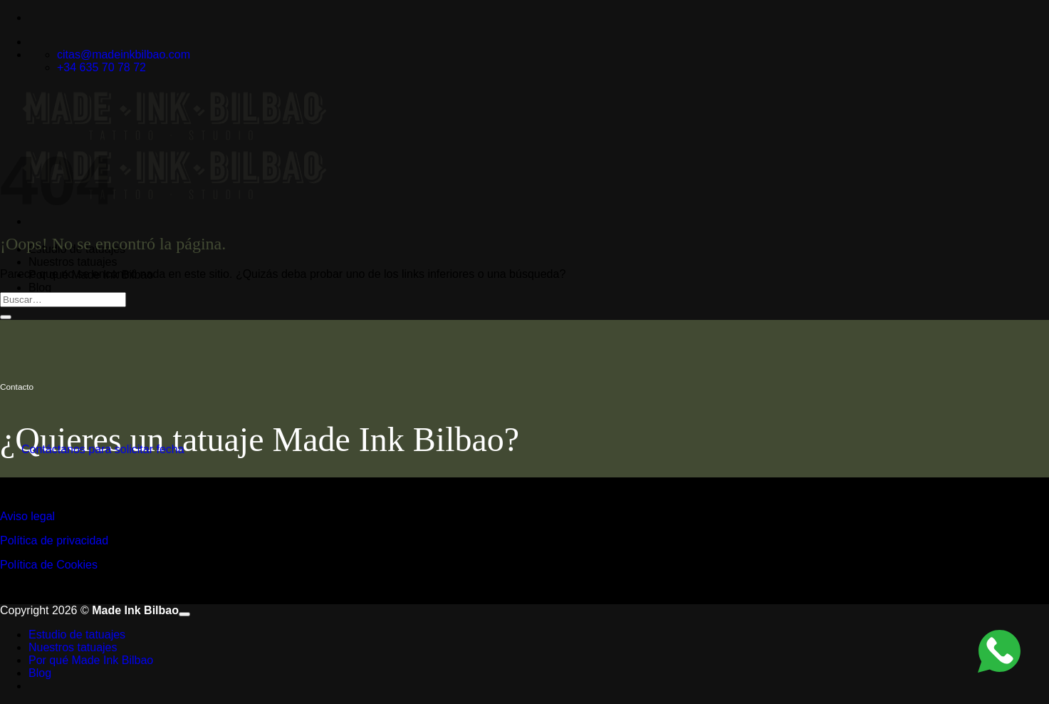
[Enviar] (5, 317)
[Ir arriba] (184, 614)
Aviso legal (27, 516)
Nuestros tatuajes (73, 262)
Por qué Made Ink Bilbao (90, 660)
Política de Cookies (49, 565)
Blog (39, 287)
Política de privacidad (54, 540)
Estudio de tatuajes (76, 634)
